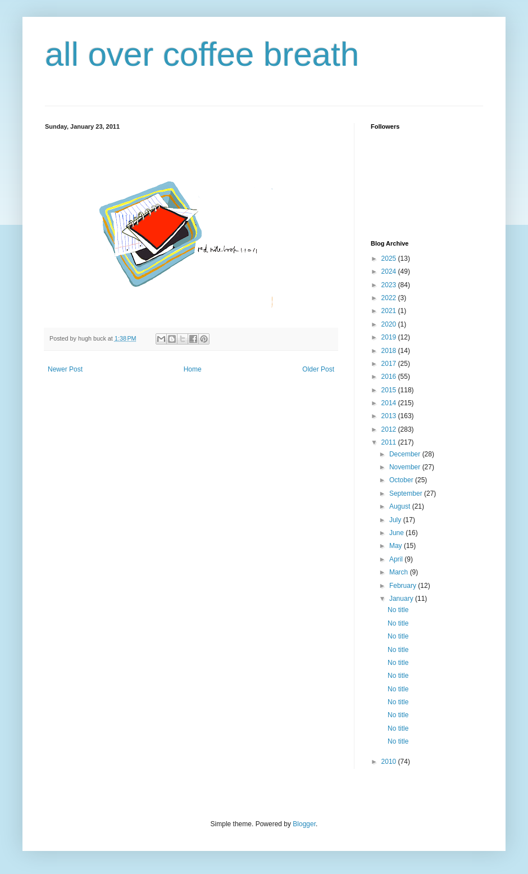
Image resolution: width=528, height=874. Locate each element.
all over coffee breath (202, 54)
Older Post (318, 369)
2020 (389, 324)
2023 (389, 285)
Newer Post (65, 369)
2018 (389, 351)
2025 (389, 258)
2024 (389, 271)
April (396, 559)
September (406, 493)
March (399, 572)
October (402, 480)
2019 (389, 337)
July (396, 520)
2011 (389, 442)
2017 (389, 364)
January (402, 599)
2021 (389, 311)
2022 (389, 298)
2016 (389, 377)
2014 (389, 403)
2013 (389, 416)
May (396, 546)
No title (398, 610)
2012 (389, 429)
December (405, 454)
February (403, 586)
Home (193, 369)
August (400, 506)
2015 (389, 390)
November (405, 467)
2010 (389, 762)
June (397, 533)
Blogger (304, 824)
